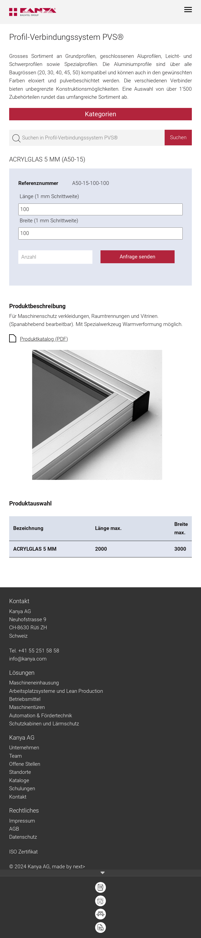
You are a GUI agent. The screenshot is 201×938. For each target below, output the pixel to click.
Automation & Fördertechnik (40, 715)
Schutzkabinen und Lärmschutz (44, 724)
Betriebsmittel (24, 699)
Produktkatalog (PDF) (44, 339)
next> (79, 866)
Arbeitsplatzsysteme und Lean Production (56, 691)
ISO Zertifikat (23, 852)
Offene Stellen (24, 764)
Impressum (22, 821)
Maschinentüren (27, 707)
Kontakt (17, 797)
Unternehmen (24, 747)
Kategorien (100, 114)
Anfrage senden (137, 257)
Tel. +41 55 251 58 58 (34, 651)
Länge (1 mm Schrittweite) (49, 196)
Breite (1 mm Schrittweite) (49, 220)
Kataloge (19, 780)
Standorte (20, 772)
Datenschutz (23, 837)
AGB (14, 829)
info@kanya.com (28, 659)
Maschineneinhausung (34, 683)
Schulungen (22, 788)
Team (15, 756)
